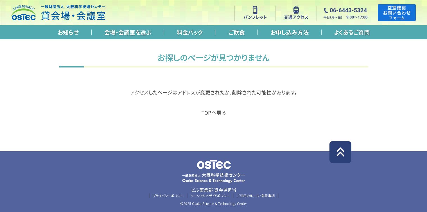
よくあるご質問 (352, 32)
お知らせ (68, 32)
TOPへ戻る (213, 112)
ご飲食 (237, 32)
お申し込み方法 (289, 32)
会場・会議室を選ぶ (127, 32)
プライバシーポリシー (168, 195)
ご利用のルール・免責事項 (256, 195)
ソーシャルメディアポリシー (210, 195)
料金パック (190, 32)
